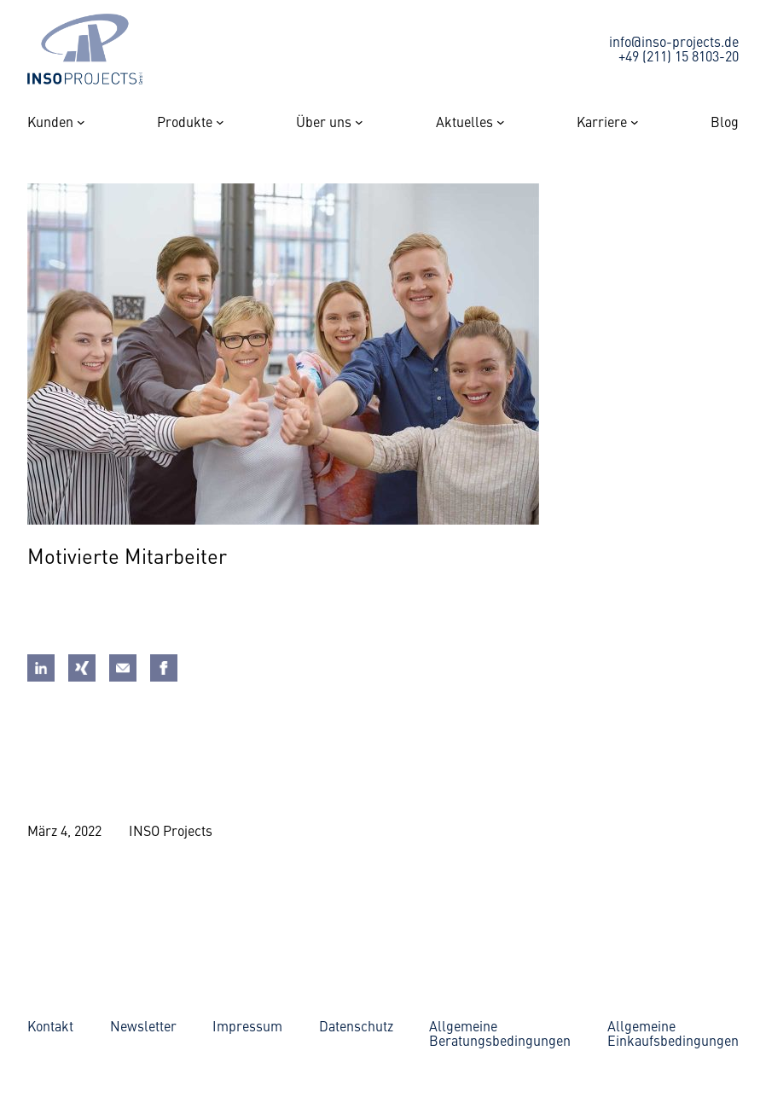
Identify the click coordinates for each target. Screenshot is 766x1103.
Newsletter (143, 1025)
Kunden (50, 122)
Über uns (323, 122)
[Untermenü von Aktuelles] (500, 122)
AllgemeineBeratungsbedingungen (500, 1033)
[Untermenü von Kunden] (81, 122)
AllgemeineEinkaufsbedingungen (673, 1033)
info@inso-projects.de (674, 41)
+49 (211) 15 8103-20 (678, 55)
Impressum (247, 1025)
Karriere (602, 122)
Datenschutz (356, 1025)
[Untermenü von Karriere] (634, 122)
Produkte (184, 122)
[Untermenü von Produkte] (220, 122)
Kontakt (50, 1025)
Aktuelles (464, 122)
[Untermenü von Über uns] (359, 122)
